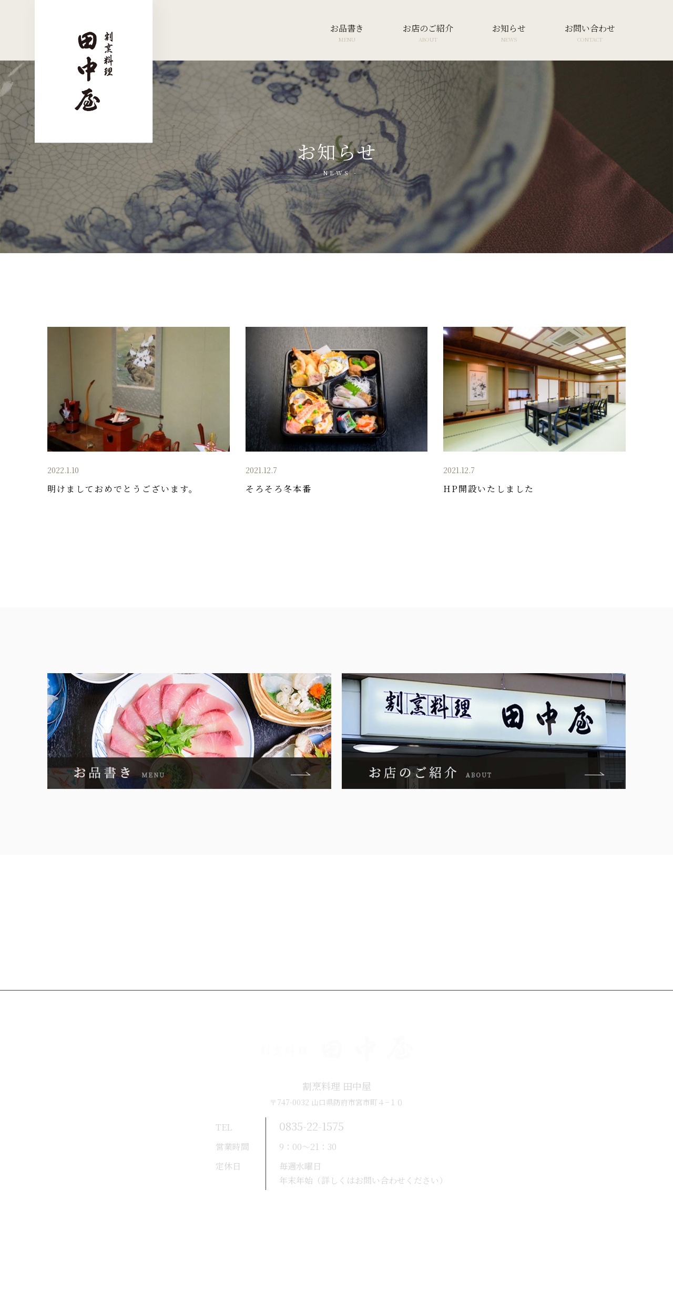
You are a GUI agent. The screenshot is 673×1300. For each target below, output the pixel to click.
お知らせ (509, 33)
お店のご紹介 (428, 33)
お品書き (347, 33)
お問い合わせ (590, 33)
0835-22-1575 (317, 1126)
